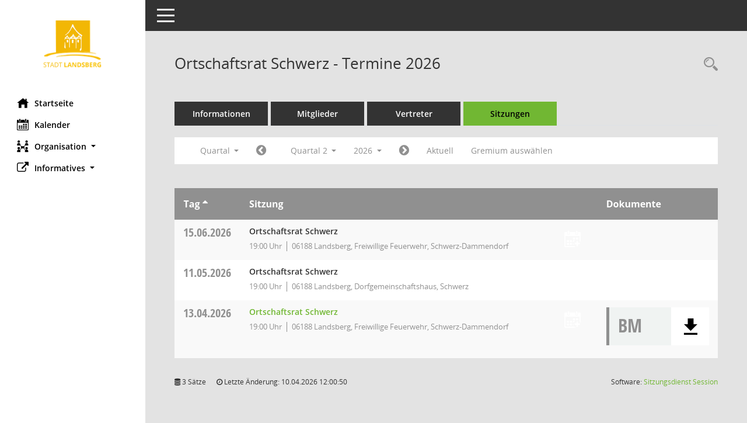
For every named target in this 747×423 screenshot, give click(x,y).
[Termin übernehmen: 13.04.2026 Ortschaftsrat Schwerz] (572, 320)
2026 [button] (368, 150)
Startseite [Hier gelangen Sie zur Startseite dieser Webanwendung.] (46, 103)
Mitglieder (318, 113)
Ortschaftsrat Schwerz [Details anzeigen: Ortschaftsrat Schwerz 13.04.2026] (294, 311)
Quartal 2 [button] (314, 150)
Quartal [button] (219, 150)
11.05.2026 (208, 272)
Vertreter (414, 113)
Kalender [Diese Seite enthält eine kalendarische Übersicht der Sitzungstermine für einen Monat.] (44, 124)
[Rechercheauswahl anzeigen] (708, 64)
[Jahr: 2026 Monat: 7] (404, 150)
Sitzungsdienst (681, 382)
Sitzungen (510, 113)
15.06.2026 (208, 232)
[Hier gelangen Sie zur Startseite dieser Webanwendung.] (73, 44)
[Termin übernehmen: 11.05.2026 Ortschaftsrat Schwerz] (572, 280)
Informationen (222, 113)
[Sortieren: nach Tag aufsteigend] (205, 203)
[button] (73, 146)
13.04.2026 (208, 313)
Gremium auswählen (512, 150)
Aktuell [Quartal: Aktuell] (440, 150)
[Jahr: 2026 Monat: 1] (261, 150)
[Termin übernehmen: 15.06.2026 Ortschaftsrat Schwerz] (572, 240)
